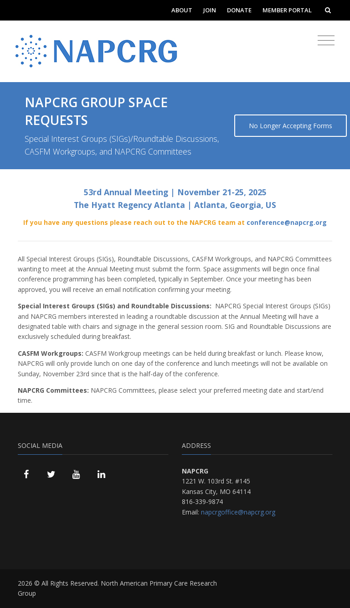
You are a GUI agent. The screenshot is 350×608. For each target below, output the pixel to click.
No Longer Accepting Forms (290, 125)
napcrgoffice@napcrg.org (238, 512)
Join (209, 10)
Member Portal (287, 10)
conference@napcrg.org (287, 222)
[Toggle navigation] (326, 41)
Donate (239, 10)
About (181, 10)
